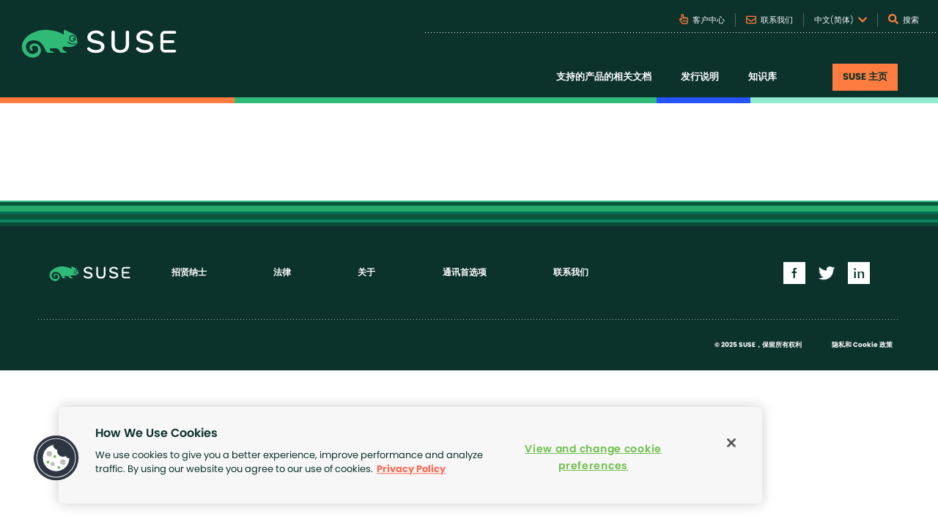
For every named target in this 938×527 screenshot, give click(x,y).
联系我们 (769, 20)
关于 (366, 272)
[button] (56, 458)
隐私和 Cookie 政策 (862, 345)
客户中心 (702, 19)
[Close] (731, 443)
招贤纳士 (189, 272)
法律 (282, 272)
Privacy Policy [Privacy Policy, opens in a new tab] (411, 469)
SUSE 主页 (865, 77)
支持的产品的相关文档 (603, 77)
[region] (410, 455)
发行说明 (700, 77)
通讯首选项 (465, 272)
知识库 (762, 77)
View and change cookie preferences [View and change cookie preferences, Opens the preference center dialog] (593, 457)
